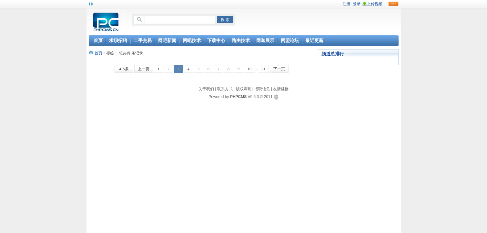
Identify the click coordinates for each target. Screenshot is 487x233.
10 (249, 69)
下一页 (279, 69)
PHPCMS (238, 96)
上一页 (143, 69)
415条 (124, 69)
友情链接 (281, 89)
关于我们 (206, 89)
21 (263, 69)
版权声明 (243, 89)
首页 (98, 53)
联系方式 (225, 89)
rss (393, 4)
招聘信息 (262, 89)
